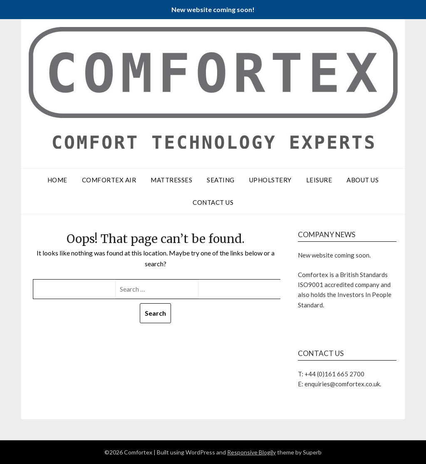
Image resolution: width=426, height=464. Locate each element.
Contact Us (213, 202)
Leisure (319, 180)
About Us (363, 180)
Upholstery (270, 180)
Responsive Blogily (251, 452)
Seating (221, 180)
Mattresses (171, 180)
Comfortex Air (109, 180)
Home (57, 180)
